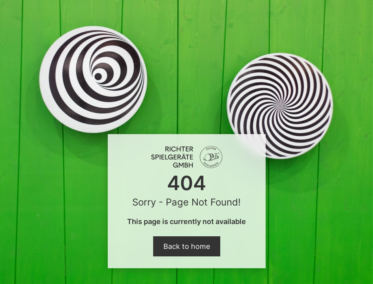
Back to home (186, 246)
